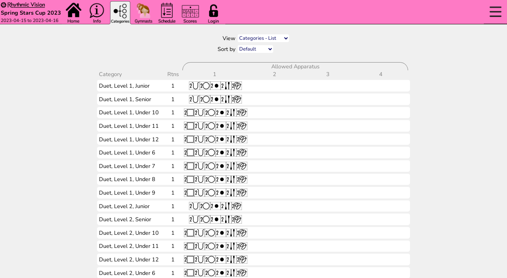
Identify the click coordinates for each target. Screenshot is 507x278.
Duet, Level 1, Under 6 (127, 152)
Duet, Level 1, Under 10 (129, 112)
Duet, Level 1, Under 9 (127, 193)
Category (111, 74)
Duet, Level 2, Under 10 (129, 233)
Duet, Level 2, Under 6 (127, 273)
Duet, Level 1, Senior (125, 99)
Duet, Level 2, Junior (124, 206)
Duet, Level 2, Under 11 (129, 246)
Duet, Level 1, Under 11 (129, 126)
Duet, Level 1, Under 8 (127, 179)
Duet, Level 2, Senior (125, 219)
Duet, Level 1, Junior (124, 86)
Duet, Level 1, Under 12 (129, 139)
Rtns (173, 74)
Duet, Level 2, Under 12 (129, 259)
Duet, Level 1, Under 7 (127, 166)
